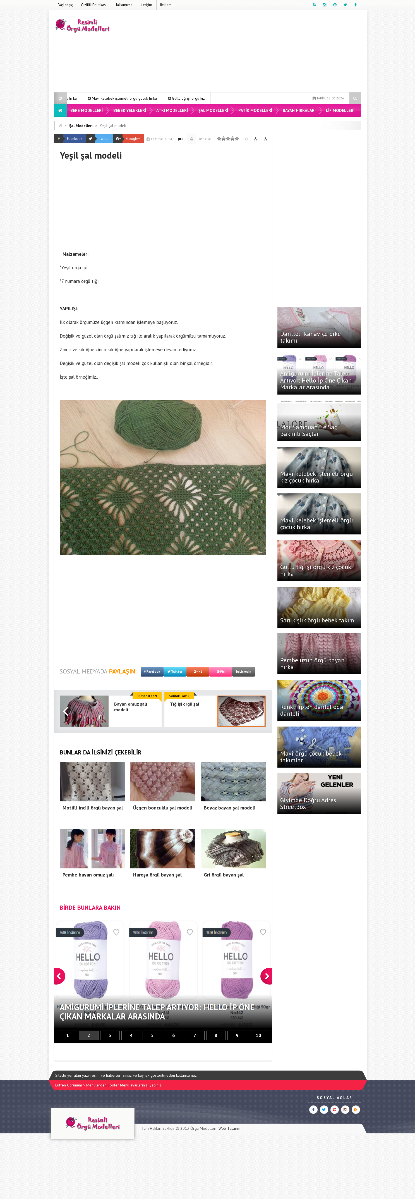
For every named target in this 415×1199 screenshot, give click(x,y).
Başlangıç (65, 5)
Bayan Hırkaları (299, 110)
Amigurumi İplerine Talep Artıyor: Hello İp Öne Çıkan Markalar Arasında (316, 380)
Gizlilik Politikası (94, 5)
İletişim (146, 5)
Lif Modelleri (340, 110)
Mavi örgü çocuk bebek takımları (310, 756)
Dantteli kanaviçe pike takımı (310, 337)
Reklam (166, 5)
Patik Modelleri (255, 110)
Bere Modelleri (86, 110)
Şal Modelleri (213, 110)
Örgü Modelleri (203, 1128)
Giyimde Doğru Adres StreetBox (308, 803)
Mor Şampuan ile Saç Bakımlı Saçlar (308, 430)
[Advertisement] (259, 52)
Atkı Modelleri (172, 110)
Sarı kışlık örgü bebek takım (317, 620)
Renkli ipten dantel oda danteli (311, 710)
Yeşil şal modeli (113, 125)
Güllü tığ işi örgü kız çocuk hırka (315, 570)
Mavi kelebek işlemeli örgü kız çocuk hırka (80, 98)
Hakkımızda (124, 5)
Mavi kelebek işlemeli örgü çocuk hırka (163, 98)
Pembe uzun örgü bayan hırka (312, 663)
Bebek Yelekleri (129, 110)
